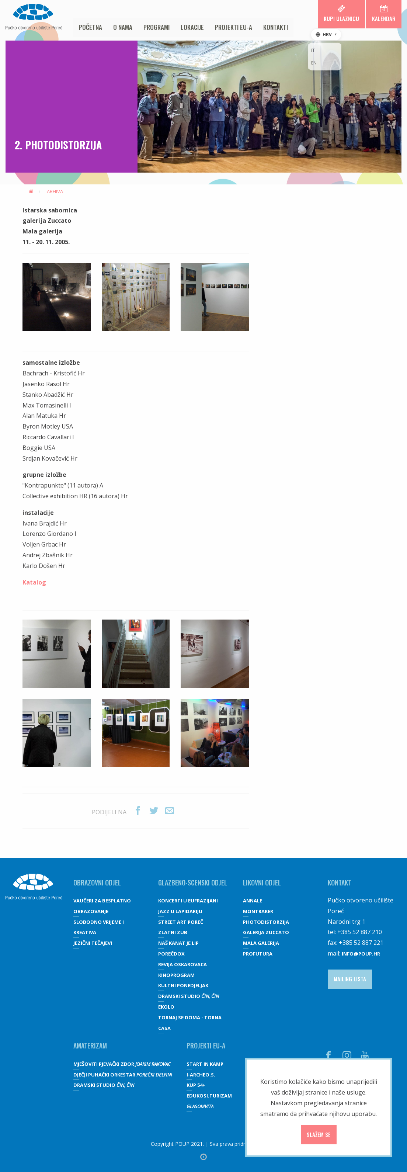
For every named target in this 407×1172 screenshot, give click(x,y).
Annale (252, 900)
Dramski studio (188, 996)
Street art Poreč (180, 922)
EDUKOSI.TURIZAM (209, 1095)
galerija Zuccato (266, 932)
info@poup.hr (361, 953)
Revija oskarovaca (182, 964)
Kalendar (384, 13)
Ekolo (166, 1006)
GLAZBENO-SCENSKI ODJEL (192, 882)
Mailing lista (350, 979)
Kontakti (275, 27)
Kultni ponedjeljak (183, 985)
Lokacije (192, 27)
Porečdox (171, 953)
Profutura (257, 953)
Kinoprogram (176, 975)
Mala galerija (261, 943)
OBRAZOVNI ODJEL (97, 882)
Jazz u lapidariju (180, 911)
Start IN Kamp (205, 1064)
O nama (122, 27)
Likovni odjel (262, 882)
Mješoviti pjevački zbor (122, 1064)
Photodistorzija (266, 922)
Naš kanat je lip (178, 943)
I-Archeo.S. (201, 1074)
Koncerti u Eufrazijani (188, 900)
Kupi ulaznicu (341, 13)
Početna (90, 27)
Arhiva (55, 191)
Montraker (258, 911)
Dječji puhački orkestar (122, 1074)
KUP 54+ (196, 1085)
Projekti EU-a (233, 27)
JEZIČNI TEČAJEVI (92, 943)
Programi (156, 27)
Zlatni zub (172, 932)
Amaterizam (90, 1045)
